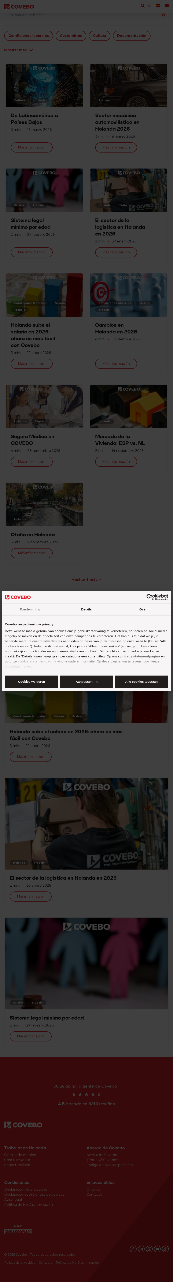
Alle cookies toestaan (31, 681)
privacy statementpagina (140, 656)
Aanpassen (86, 681)
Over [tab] (143, 609)
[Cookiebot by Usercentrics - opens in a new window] (149, 597)
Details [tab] (86, 609)
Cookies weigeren (140, 681)
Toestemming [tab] (30, 609)
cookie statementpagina (37, 661)
